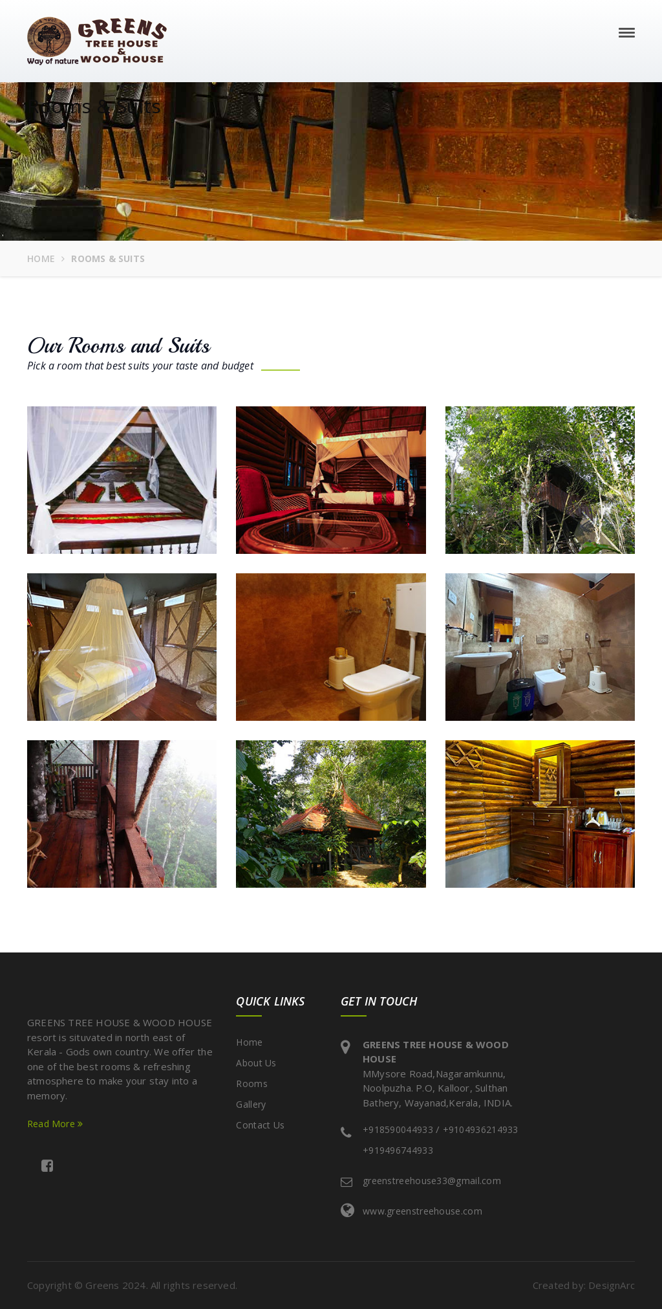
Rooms (252, 1083)
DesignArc (611, 1285)
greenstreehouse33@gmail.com (432, 1180)
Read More (55, 1123)
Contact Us (260, 1125)
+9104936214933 (480, 1129)
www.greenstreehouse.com (422, 1211)
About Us (256, 1063)
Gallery (251, 1104)
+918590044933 (398, 1129)
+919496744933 (398, 1150)
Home (41, 258)
